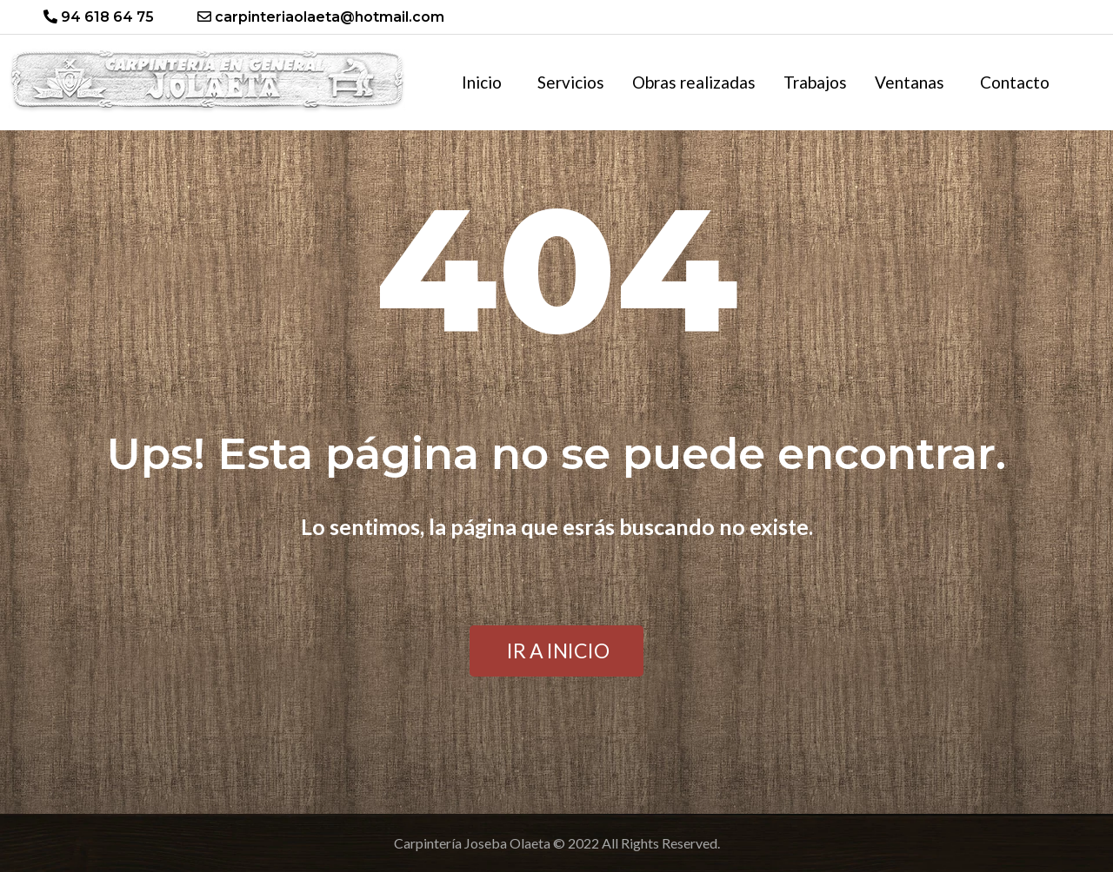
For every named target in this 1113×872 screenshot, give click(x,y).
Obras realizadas (694, 82)
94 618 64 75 (98, 17)
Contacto (1015, 82)
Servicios (570, 82)
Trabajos (815, 82)
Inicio (482, 82)
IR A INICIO (558, 650)
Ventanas (909, 82)
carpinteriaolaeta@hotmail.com (320, 17)
